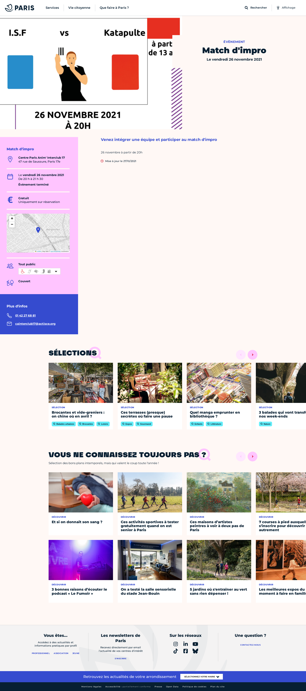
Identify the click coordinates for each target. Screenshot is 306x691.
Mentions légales (91, 686)
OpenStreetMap (55, 251)
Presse (158, 686)
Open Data (172, 686)
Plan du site (217, 686)
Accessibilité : (128, 686)
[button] (38, 230)
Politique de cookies (194, 686)
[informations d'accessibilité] (39, 271)
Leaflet (38, 251)
